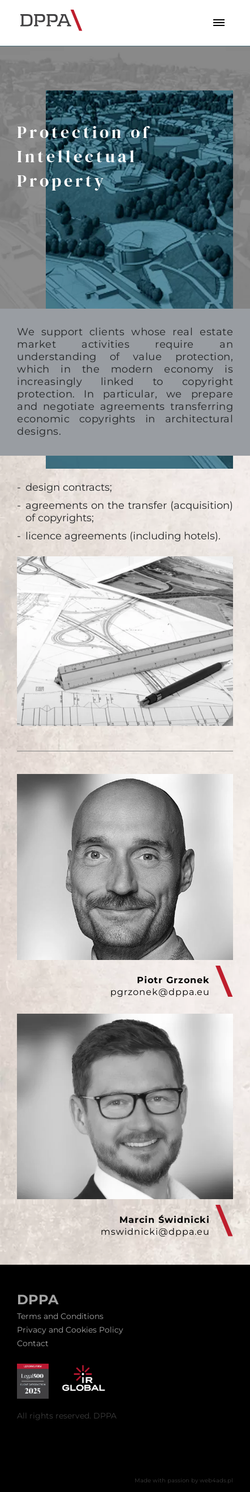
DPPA (37, 1300)
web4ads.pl (216, 1480)
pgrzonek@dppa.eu (160, 992)
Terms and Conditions (60, 1316)
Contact (33, 1343)
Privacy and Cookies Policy (70, 1330)
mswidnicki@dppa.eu (155, 1231)
